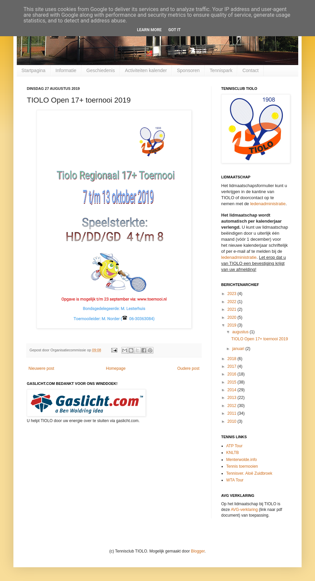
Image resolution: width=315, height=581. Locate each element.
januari (238, 348)
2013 (233, 397)
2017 (233, 366)
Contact (250, 70)
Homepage (116, 368)
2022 (233, 301)
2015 (233, 382)
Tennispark (221, 70)
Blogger (198, 551)
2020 (233, 317)
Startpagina (33, 70)
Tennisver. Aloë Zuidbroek (249, 473)
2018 (233, 358)
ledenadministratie (268, 203)
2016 (233, 374)
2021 (233, 309)
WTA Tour (235, 480)
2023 (233, 293)
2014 (233, 390)
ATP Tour (234, 446)
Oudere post (188, 368)
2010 (233, 421)
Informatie (66, 70)
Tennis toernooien (242, 466)
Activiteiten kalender (146, 70)
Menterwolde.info (241, 459)
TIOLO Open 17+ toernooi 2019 (259, 339)
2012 (233, 405)
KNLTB (232, 452)
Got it (174, 29)
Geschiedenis (100, 70)
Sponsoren (188, 70)
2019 (233, 325)
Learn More (149, 29)
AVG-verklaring (244, 509)
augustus (241, 332)
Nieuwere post (41, 368)
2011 (233, 413)
